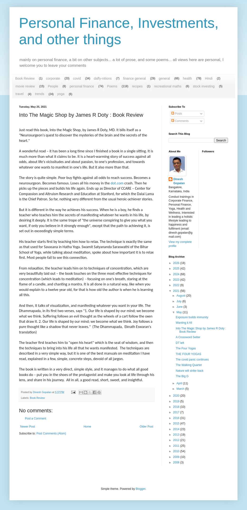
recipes (137, 86)
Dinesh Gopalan (179, 181)
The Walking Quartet (189, 365)
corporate (53, 78)
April (179, 383)
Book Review (25, 78)
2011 (176, 445)
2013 (176, 434)
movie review (25, 86)
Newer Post (27, 426)
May (179, 312)
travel (19, 94)
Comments (180, 121)
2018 (176, 407)
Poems (112, 86)
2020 (176, 395)
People (53, 86)
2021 (176, 291)
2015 (176, 423)
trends (39, 94)
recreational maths (167, 86)
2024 (176, 274)
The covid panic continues (192, 359)
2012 (176, 440)
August (181, 295)
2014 (176, 429)
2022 (176, 285)
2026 (176, 263)
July (179, 301)
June (179, 306)
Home (87, 426)
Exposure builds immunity (192, 317)
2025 (176, 268)
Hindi (209, 78)
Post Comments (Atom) (51, 433)
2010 (176, 451)
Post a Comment (35, 418)
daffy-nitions (103, 78)
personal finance (82, 86)
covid (77, 78)
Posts (176, 113)
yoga (60, 94)
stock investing (204, 86)
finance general (134, 78)
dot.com (117, 183)
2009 (176, 457)
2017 (176, 412)
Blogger (140, 489)
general (164, 78)
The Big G (182, 376)
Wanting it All (184, 322)
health (187, 78)
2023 (176, 279)
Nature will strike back (190, 370)
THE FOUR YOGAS (188, 354)
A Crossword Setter (188, 337)
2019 (176, 401)
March (180, 388)
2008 (176, 462)
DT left (180, 343)
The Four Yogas (186, 348)
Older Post (146, 426)
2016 (176, 418)
